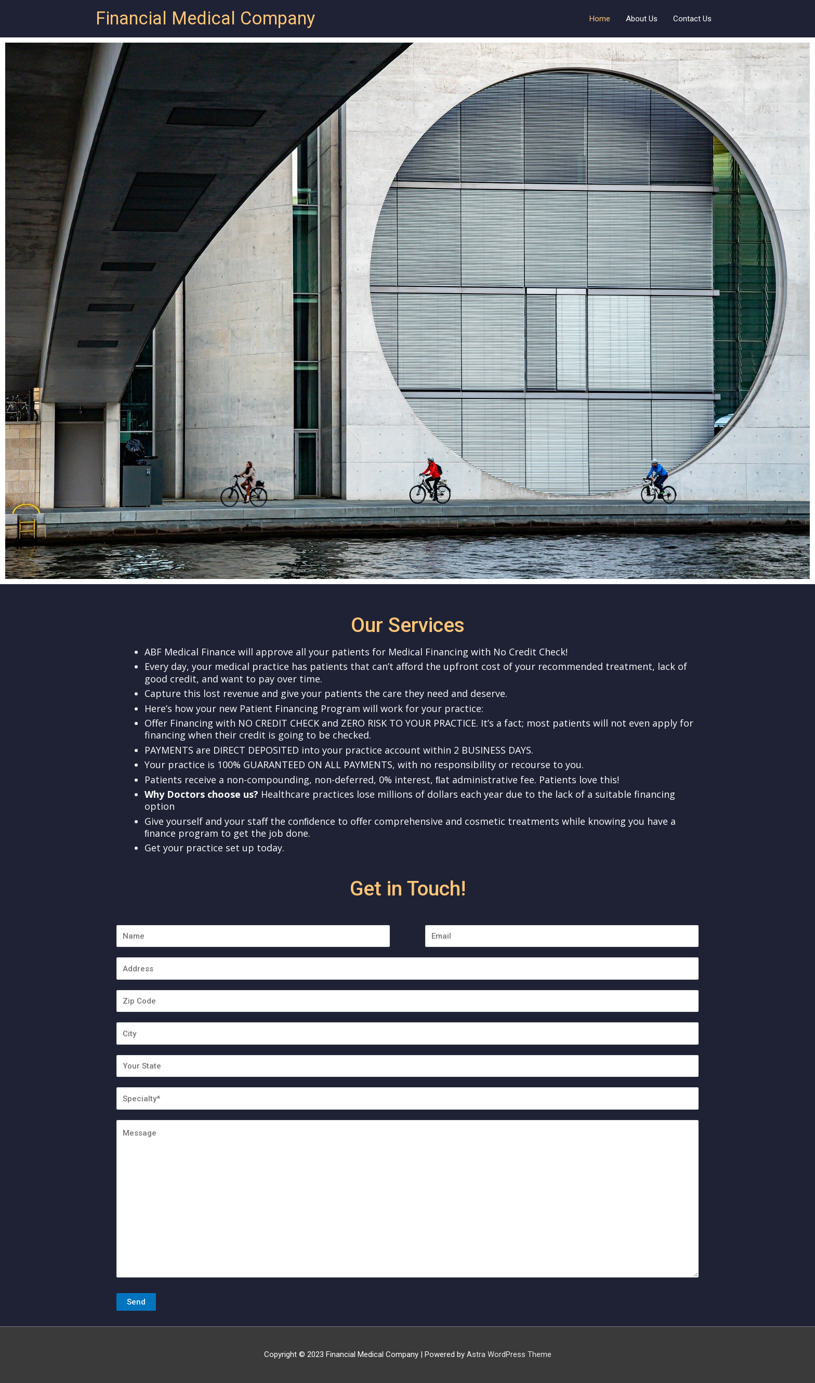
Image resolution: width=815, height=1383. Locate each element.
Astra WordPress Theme (509, 1355)
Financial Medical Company (210, 18)
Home (599, 18)
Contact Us (692, 18)
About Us (642, 18)
